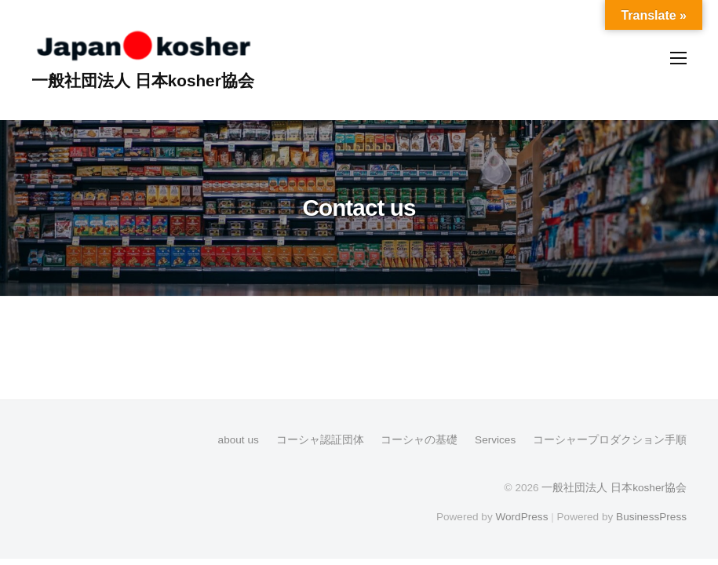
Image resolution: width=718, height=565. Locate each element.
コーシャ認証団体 (320, 440)
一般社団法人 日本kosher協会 (142, 80)
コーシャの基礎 (419, 440)
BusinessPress (651, 517)
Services (495, 440)
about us (238, 440)
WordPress (521, 517)
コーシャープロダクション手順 (610, 440)
